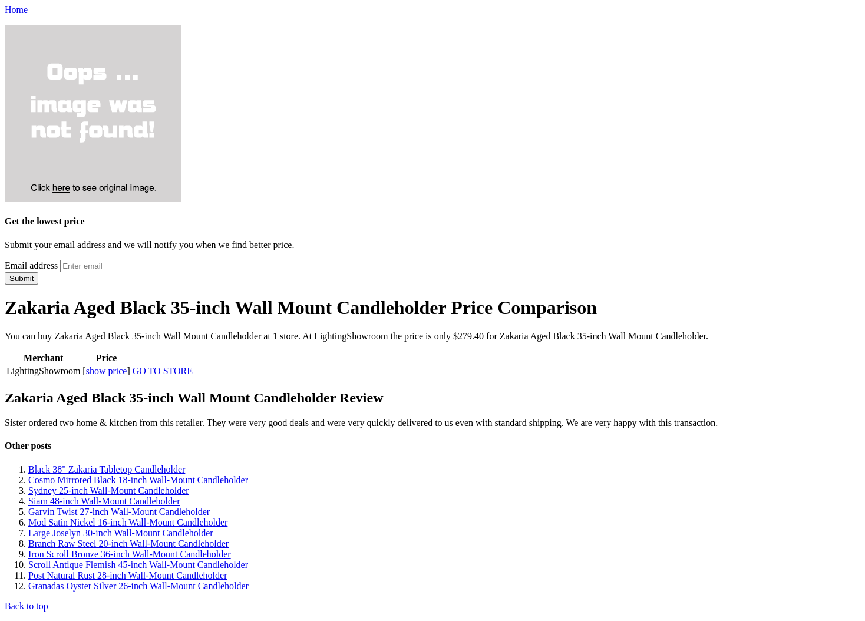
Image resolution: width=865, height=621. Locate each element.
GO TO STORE (163, 371)
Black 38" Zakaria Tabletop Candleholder (106, 469)
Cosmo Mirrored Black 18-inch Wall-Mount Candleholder (138, 480)
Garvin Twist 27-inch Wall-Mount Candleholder (119, 512)
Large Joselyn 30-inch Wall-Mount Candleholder (120, 533)
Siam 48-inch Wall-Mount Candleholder (104, 501)
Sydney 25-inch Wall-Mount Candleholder (108, 490)
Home (16, 10)
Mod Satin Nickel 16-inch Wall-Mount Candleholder (127, 522)
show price (106, 371)
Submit (21, 278)
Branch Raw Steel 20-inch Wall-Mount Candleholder (128, 544)
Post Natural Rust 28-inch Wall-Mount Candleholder (127, 575)
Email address (31, 265)
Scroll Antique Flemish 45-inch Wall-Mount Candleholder (138, 565)
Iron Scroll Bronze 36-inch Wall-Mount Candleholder (129, 554)
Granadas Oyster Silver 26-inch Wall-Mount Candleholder (138, 586)
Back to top (26, 606)
